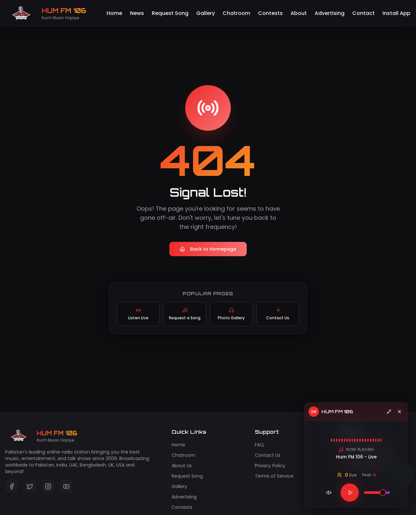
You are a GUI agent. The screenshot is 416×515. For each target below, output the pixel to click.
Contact (363, 13)
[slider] (383, 492)
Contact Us (267, 455)
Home (114, 13)
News (137, 13)
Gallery (205, 13)
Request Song (170, 13)
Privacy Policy (270, 465)
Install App (396, 13)
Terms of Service (274, 476)
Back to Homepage (208, 249)
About (299, 13)
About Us (182, 465)
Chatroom (236, 13)
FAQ (259, 445)
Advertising (329, 13)
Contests (270, 13)
